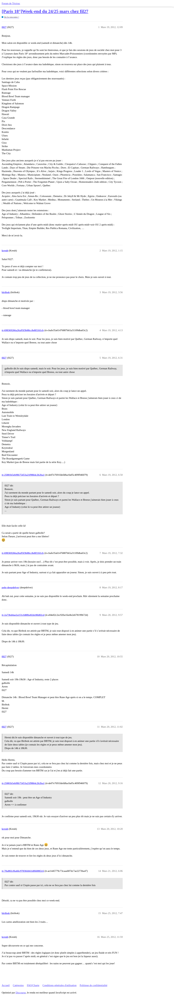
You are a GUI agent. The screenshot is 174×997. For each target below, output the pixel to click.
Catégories (18, 985)
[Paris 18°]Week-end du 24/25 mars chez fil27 (45, 11)
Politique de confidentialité (93, 985)
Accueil (6, 985)
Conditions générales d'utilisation (59, 985)
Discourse (21, 992)
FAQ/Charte (33, 985)
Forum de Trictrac (11, 3)
